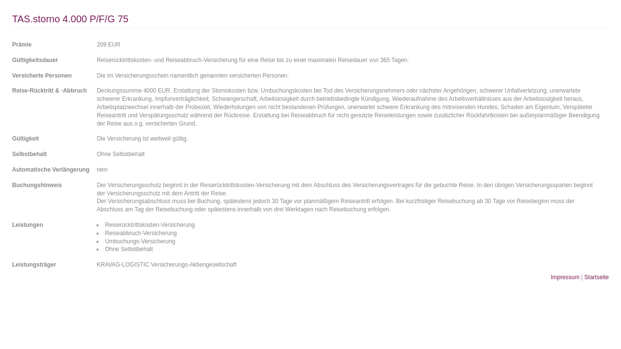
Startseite (596, 277)
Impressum (565, 277)
